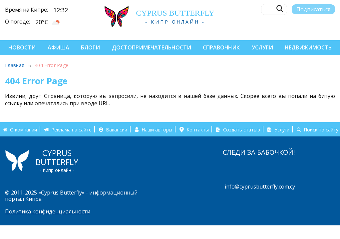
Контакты (197, 129)
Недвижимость (308, 47)
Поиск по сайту (321, 129)
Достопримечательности (151, 47)
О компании (23, 129)
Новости (22, 47)
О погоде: (17, 21)
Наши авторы (157, 129)
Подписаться (313, 9)
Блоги (90, 47)
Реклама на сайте (71, 129)
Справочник (221, 47)
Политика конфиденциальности (47, 211)
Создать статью (241, 129)
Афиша (58, 47)
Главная (14, 65)
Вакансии (116, 129)
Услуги (262, 47)
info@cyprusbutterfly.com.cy (260, 187)
